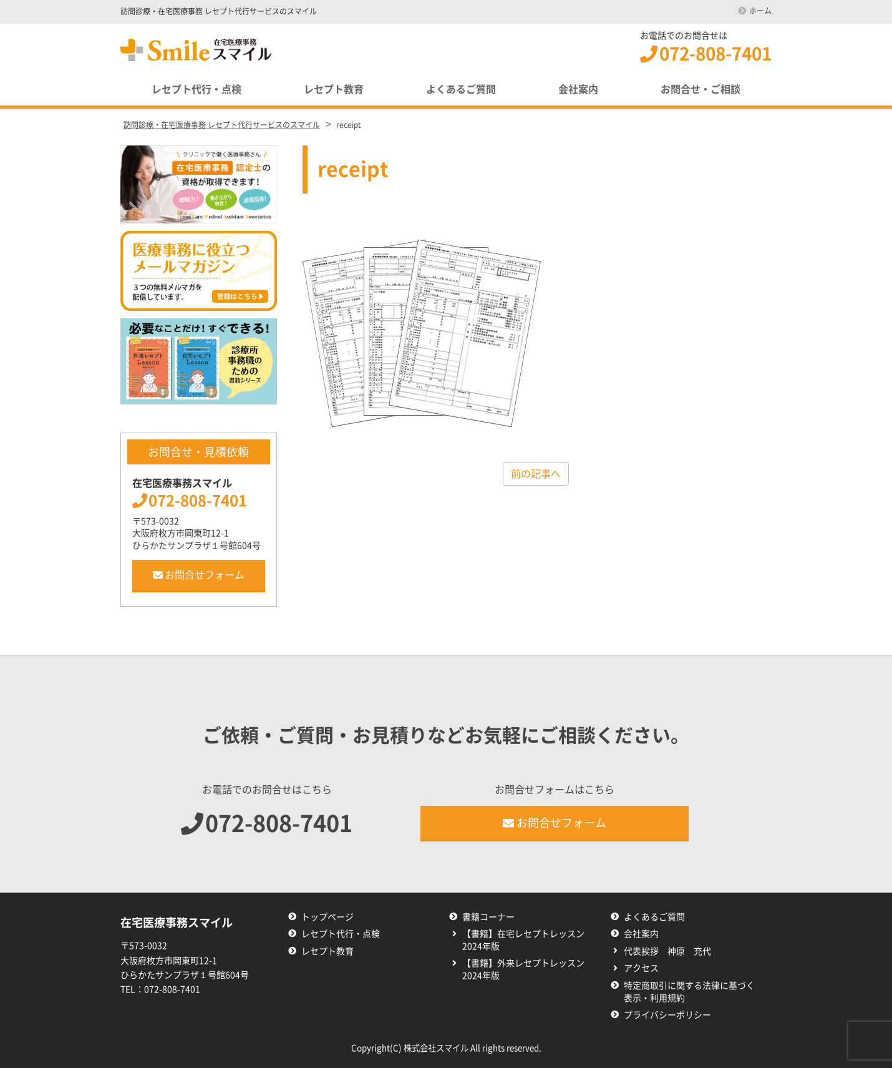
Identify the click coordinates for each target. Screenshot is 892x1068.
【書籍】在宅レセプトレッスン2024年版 (523, 940)
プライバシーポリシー (667, 1015)
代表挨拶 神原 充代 (667, 951)
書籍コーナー (488, 917)
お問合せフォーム (199, 575)
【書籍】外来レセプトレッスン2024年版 (523, 969)
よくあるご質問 (461, 89)
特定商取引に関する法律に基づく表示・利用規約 (689, 991)
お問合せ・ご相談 (700, 89)
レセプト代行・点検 (196, 89)
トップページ (327, 917)
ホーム (760, 10)
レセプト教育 (334, 89)
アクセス (641, 968)
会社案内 (578, 89)
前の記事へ (536, 474)
